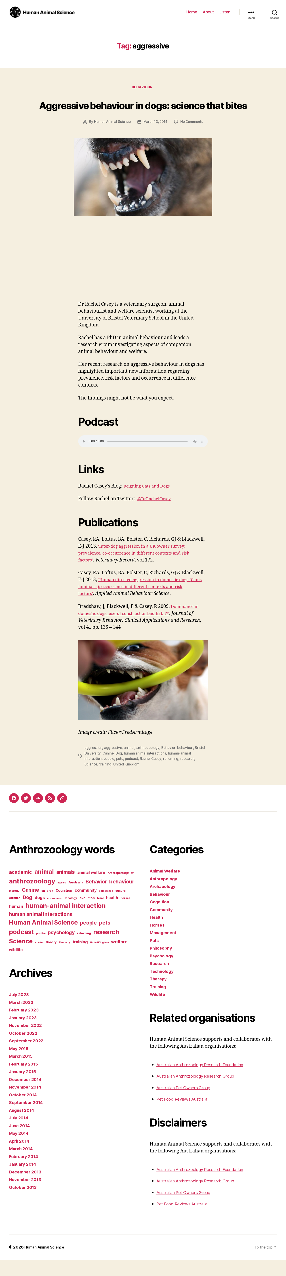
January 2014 (24, 1180)
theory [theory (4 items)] (51, 959)
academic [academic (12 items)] (20, 888)
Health (157, 933)
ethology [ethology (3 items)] (71, 914)
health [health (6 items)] (112, 914)
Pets (155, 956)
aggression (93, 765)
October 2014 (24, 1111)
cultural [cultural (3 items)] (120, 907)
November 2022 (27, 1042)
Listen (224, 12)
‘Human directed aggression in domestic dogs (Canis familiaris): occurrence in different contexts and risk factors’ (139, 604)
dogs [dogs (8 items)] (40, 914)
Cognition (161, 918)
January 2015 (24, 1088)
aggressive (114, 765)
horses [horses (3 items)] (125, 914)
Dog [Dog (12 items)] (27, 914)
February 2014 (25, 1172)
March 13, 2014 (155, 139)
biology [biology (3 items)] (14, 907)
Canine (108, 770)
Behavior (170, 765)
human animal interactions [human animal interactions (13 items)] (40, 931)
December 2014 (27, 1095)
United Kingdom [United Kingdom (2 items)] (99, 959)
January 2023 (24, 1034)
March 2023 (22, 1018)
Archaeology (164, 903)
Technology (163, 987)
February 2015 (25, 1080)
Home (191, 12)
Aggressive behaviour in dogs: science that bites (143, 113)
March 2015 (22, 1072)
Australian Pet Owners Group (187, 1104)
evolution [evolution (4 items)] (87, 914)
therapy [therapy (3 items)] (64, 959)
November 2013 (27, 1196)
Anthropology (165, 895)
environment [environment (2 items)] (54, 914)
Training (159, 1003)
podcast (133, 775)
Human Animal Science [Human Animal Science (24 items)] (43, 939)
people (110, 775)
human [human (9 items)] (16, 922)
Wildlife (158, 1010)
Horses (158, 941)
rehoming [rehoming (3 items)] (84, 949)
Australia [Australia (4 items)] (75, 899)
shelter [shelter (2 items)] (39, 959)
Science (91, 781)
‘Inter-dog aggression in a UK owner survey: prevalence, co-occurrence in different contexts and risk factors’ (140, 570)
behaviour (187, 765)
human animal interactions (145, 770)
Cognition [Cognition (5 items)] (64, 906)
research (191, 775)
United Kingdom (127, 781)
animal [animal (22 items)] (44, 888)
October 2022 (24, 1049)
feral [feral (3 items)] (100, 914)
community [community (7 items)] (86, 906)
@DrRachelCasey (156, 516)
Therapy (159, 995)
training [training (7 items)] (80, 958)
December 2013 (27, 1188)
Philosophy (162, 964)
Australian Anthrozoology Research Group (201, 1092)
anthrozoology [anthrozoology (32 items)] (32, 897)
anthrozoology (149, 765)
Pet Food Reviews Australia (185, 1115)
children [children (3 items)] (47, 907)
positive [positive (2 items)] (41, 949)
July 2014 (20, 1134)
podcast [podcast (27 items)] (21, 948)
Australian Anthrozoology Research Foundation (207, 1081)
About (208, 12)
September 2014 (27, 1119)
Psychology (163, 972)
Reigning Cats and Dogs (149, 503)
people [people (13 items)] (88, 939)
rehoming (174, 775)
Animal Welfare (167, 887)
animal (130, 765)
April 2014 (20, 1157)
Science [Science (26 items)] (21, 957)
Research (160, 980)
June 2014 (21, 1142)
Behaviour (143, 88)
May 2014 (20, 1149)
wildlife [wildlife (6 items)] (16, 966)
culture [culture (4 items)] (14, 914)
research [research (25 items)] (106, 948)
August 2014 (23, 1126)
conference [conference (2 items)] (106, 907)
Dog (119, 770)
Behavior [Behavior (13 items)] (96, 898)
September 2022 (28, 1057)
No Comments (192, 139)
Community (163, 926)
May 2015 (20, 1065)
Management (164, 949)
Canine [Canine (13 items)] (30, 906)
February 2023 (25, 1026)
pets (121, 775)
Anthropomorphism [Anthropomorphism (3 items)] (121, 889)
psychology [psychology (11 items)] (61, 949)
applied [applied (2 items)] (61, 899)
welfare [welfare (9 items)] (119, 958)
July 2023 (20, 1011)
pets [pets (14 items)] (104, 939)
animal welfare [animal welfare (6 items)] (91, 889)
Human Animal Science (111, 139)
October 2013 (24, 1203)
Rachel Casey (153, 775)
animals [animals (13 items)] (65, 888)
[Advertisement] (143, 284)
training (106, 781)
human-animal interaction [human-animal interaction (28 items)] (65, 922)
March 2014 (22, 1165)
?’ (178, 631)
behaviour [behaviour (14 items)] (121, 898)
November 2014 (27, 1103)
